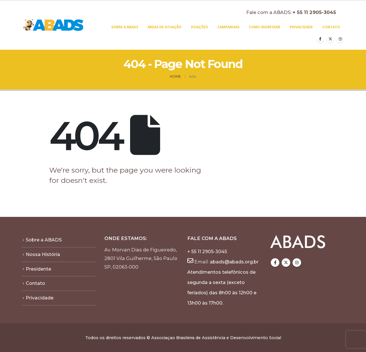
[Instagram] (340, 39)
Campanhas (228, 27)
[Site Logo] (53, 25)
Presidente (38, 269)
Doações (199, 27)
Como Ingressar (264, 27)
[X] (330, 39)
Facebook (275, 262)
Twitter (286, 262)
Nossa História (43, 254)
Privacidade (301, 27)
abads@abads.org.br (234, 262)
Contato (331, 27)
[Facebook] (320, 39)
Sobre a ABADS (124, 27)
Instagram (297, 262)
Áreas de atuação (165, 27)
